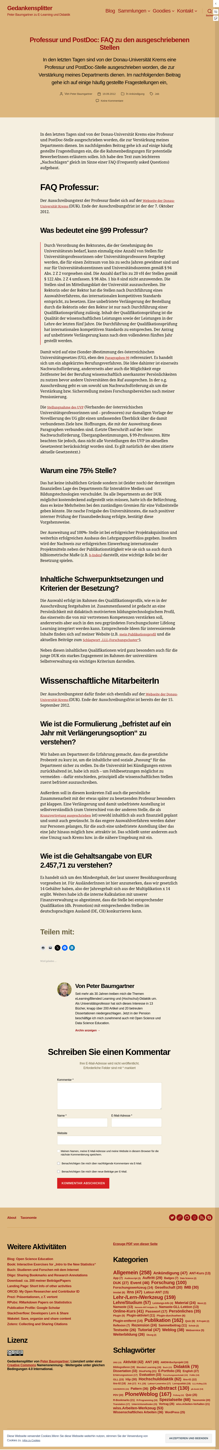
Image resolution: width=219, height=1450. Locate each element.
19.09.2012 (109, 94)
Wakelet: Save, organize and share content (39, 1319)
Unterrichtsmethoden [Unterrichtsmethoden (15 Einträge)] (144, 1405)
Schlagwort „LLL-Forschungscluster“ (115, 640)
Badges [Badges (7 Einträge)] (171, 1278)
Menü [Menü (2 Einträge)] (201, 1304)
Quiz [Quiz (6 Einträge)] (190, 1321)
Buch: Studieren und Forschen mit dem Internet (43, 1270)
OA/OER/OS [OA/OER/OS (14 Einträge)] (121, 1389)
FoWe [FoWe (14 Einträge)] (194, 1376)
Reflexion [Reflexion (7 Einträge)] (121, 1326)
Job (158, 94)
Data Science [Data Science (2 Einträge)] (188, 1279)
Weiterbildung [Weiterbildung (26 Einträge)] (129, 1335)
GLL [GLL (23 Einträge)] (118, 1380)
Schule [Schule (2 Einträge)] (194, 1326)
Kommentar (65, 1080)
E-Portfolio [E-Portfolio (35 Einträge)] (169, 1371)
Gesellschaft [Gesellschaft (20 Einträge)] (168, 1288)
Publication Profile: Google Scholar (33, 1308)
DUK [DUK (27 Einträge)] (121, 1283)
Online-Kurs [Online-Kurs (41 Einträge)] (128, 1312)
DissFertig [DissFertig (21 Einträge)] (148, 1371)
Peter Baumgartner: (55, 1362)
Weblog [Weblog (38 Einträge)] (173, 1330)
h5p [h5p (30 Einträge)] (131, 1380)
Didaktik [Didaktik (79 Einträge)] (186, 1367)
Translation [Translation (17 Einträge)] (121, 1405)
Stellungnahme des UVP (68, 408)
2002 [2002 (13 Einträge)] (117, 1363)
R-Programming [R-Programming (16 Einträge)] (147, 1401)
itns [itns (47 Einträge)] (134, 1292)
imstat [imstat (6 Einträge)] (119, 1293)
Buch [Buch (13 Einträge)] (167, 1368)
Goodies (162, 11)
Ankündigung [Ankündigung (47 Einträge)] (170, 1273)
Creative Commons (21, 1366)
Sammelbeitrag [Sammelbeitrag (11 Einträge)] (173, 1326)
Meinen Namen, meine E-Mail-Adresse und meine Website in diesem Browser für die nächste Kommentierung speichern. (110, 1153)
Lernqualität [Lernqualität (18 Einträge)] (181, 1384)
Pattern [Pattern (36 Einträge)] (139, 1389)
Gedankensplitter (33, 8)
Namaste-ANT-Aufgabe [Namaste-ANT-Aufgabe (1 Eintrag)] (146, 1308)
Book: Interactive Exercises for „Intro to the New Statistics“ (51, 1265)
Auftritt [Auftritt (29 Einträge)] (152, 1278)
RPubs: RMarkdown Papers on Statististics (39, 1303)
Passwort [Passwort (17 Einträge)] (156, 1312)
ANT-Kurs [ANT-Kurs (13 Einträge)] (200, 1274)
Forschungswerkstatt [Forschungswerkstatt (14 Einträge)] (175, 1376)
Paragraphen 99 (119, 358)
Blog (110, 11)
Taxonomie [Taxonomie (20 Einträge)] (201, 1400)
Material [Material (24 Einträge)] (185, 1303)
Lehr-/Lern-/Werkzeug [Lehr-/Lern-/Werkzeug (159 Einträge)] (144, 1298)
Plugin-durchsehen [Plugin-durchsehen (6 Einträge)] (171, 1316)
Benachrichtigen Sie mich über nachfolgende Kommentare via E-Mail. (102, 1164)
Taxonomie (31, 1218)
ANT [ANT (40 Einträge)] (152, 1363)
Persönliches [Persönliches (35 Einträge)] (185, 1312)
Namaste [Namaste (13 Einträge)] (123, 1307)
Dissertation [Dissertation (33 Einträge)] (125, 1371)
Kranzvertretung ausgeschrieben (69, 816)
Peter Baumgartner (80, 94)
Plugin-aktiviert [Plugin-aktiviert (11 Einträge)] (141, 1316)
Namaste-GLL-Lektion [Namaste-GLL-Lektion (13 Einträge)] (179, 1307)
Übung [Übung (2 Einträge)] (151, 1335)
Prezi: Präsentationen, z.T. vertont (32, 1297)
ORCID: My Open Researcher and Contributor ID (43, 1292)
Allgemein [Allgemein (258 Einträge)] (132, 1273)
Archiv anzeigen (87, 1031)
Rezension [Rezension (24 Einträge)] (144, 1326)
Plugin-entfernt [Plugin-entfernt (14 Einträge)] (128, 1321)
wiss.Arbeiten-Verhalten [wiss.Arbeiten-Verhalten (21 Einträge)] (193, 1404)
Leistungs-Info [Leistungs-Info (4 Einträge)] (162, 1303)
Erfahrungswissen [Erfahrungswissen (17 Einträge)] (125, 1375)
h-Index (96, 556)
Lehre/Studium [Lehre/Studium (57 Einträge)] (132, 1303)
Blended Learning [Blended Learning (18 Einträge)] (149, 1368)
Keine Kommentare (112, 101)
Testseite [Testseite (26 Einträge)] (124, 1330)
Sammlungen (132, 11)
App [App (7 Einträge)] (118, 1278)
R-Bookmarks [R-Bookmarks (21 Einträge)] (124, 1400)
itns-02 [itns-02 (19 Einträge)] (119, 1384)
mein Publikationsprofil (140, 635)
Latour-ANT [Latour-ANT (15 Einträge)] (156, 1293)
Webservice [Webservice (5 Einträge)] (195, 1331)
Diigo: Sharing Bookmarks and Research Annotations (47, 1276)
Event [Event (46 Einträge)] (140, 1283)
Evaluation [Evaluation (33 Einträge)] (150, 1375)
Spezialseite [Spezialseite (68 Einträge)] (174, 1400)
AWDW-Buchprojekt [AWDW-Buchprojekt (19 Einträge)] (174, 1363)
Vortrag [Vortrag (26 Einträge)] (166, 1404)
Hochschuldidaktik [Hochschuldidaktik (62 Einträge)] (160, 1379)
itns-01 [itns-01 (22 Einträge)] (190, 1380)
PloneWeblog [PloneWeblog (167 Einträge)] (148, 1395)
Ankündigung (138, 94)
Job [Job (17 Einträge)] (132, 1384)
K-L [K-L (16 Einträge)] (142, 1384)
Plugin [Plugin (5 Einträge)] (119, 1316)
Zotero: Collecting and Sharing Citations (37, 1325)
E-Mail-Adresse (121, 1116)
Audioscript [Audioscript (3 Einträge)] (132, 1279)
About (12, 1218)
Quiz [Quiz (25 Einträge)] (191, 1395)
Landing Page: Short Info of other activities (39, 1287)
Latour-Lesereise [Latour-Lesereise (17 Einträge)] (159, 1384)
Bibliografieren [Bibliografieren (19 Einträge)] (124, 1367)
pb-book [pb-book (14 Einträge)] (197, 1389)
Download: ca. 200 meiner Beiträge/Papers (39, 1281)
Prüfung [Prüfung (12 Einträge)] (178, 1396)
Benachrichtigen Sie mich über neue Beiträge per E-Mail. (94, 1172)
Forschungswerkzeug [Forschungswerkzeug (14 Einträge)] (133, 1288)
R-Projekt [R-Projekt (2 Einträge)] (203, 1322)
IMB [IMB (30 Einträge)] (191, 1288)
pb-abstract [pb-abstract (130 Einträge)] (169, 1389)
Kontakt (185, 11)
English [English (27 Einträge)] (191, 1371)
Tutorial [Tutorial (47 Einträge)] (149, 1330)
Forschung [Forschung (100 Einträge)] (169, 1283)
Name (62, 1116)
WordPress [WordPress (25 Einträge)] (175, 1413)
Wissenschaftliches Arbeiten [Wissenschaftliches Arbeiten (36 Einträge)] (138, 1413)
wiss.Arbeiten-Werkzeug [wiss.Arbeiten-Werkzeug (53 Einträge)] (138, 1409)
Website (62, 1134)
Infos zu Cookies (32, 1440)
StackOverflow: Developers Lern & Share (38, 1314)
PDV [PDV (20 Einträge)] (118, 1395)
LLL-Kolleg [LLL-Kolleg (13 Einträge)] (199, 1384)
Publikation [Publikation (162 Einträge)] (163, 1321)
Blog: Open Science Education (30, 1259)
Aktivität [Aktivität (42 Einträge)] (133, 1363)
